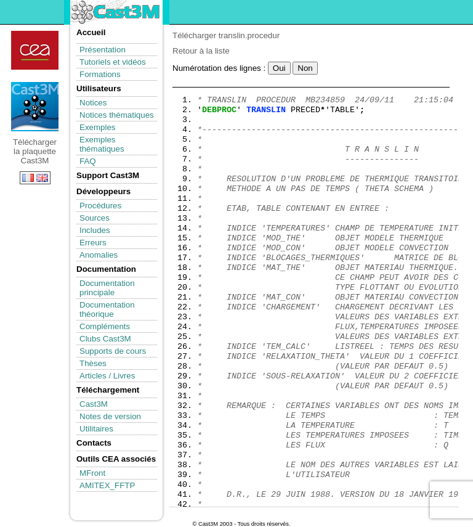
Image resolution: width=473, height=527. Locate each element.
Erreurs (93, 242)
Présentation (102, 49)
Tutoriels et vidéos (112, 62)
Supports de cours (112, 351)
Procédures (100, 205)
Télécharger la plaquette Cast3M (35, 106)
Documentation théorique (107, 309)
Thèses (93, 363)
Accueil (90, 32)
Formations (100, 74)
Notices (93, 102)
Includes (94, 230)
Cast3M (93, 404)
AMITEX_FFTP (107, 485)
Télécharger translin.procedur (226, 35)
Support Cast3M (107, 175)
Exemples (97, 127)
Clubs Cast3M (105, 338)
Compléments (104, 326)
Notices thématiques (116, 115)
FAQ (87, 161)
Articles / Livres (107, 375)
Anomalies (98, 254)
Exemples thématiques (101, 144)
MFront (92, 473)
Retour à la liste (201, 50)
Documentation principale (107, 288)
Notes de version (110, 416)
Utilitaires (96, 428)
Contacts (93, 442)
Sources (94, 218)
